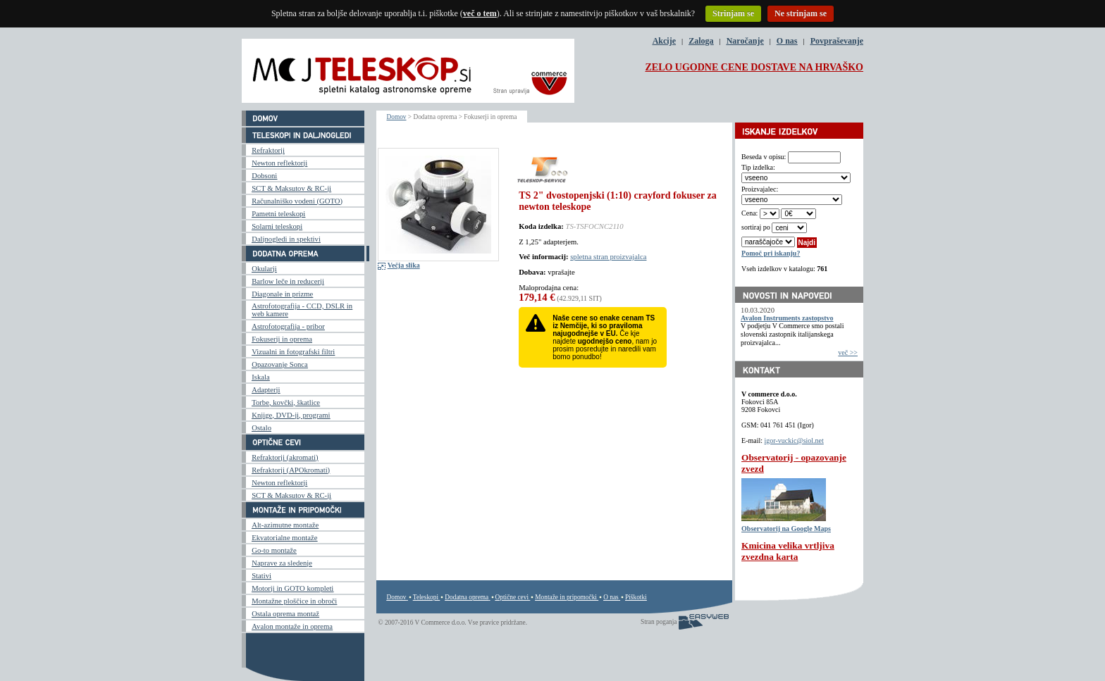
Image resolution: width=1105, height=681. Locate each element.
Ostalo (261, 428)
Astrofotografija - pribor (288, 326)
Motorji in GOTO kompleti (292, 588)
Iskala (260, 377)
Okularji (264, 269)
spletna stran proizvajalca (608, 257)
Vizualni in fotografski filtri (293, 352)
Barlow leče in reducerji (288, 281)
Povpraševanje (836, 41)
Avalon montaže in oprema (292, 626)
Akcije (664, 41)
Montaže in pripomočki (566, 597)
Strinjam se (733, 13)
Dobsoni (264, 176)
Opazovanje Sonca (280, 364)
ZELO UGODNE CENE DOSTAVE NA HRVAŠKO (754, 67)
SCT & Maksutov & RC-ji (291, 188)
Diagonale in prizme (282, 294)
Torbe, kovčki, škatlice (286, 402)
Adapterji (266, 390)
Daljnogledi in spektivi (286, 239)
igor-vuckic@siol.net (794, 440)
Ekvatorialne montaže (284, 538)
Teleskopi (425, 597)
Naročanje (745, 41)
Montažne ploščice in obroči (294, 601)
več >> (848, 352)
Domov (397, 116)
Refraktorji (268, 150)
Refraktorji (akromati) (285, 457)
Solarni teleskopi (277, 226)
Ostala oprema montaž (285, 614)
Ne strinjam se (800, 13)
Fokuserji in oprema (282, 339)
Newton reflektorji (279, 163)
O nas (787, 41)
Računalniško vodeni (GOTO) (297, 201)
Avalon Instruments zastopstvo (787, 318)
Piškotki (636, 597)
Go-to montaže (274, 550)
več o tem (480, 13)
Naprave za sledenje (282, 563)
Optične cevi (512, 597)
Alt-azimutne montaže (285, 525)
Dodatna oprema (466, 597)
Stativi (261, 576)
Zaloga (701, 41)
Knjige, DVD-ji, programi (291, 415)
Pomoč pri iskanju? (770, 253)
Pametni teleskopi (278, 214)
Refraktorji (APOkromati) (291, 470)
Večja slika (404, 265)
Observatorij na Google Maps (786, 528)
